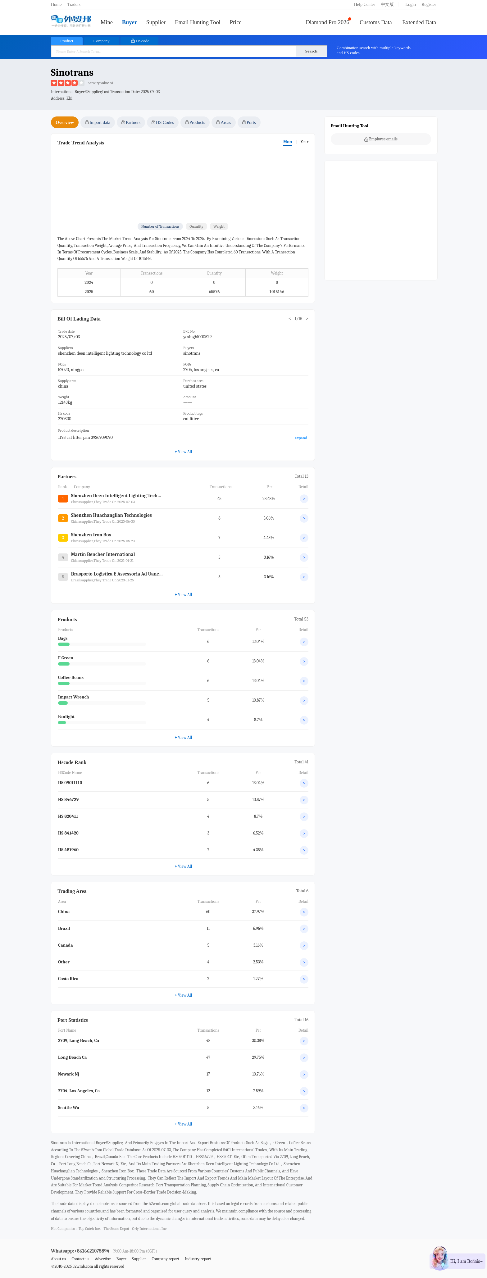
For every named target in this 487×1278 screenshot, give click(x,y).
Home (56, 4)
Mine (107, 22)
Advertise (103, 1259)
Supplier (156, 22)
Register (428, 4)
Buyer (129, 22)
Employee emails (381, 139)
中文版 (387, 4)
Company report (165, 1259)
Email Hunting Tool (198, 22)
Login (410, 4)
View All (183, 737)
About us (58, 1259)
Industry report (198, 1259)
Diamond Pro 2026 (327, 22)
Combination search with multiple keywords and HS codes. (374, 50)
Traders (73, 4)
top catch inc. (90, 1228)
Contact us (80, 1259)
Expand (301, 437)
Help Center (364, 4)
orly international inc (149, 1228)
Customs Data (376, 22)
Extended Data (419, 22)
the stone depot (116, 1228)
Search (311, 51)
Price (236, 22)
